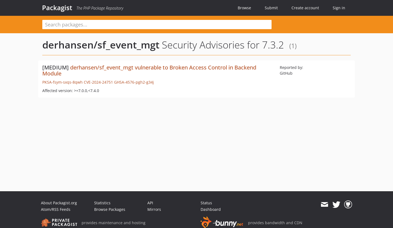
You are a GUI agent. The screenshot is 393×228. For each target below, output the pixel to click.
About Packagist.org (59, 202)
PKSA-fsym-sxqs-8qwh (62, 82)
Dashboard (211, 209)
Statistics (102, 202)
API (150, 202)
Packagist (57, 7)
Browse (244, 7)
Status (206, 202)
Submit (271, 7)
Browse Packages (109, 209)
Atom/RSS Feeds (55, 209)
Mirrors (154, 209)
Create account (305, 7)
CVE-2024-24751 (98, 82)
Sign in (339, 7)
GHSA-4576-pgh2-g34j (134, 82)
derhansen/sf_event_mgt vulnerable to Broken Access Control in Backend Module (149, 70)
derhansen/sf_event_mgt (100, 44)
